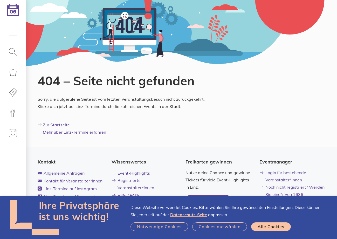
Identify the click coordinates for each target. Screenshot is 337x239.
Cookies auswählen (219, 226)
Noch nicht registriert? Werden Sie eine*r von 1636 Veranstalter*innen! (292, 194)
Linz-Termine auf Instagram (67, 188)
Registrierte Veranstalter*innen (133, 184)
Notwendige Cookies (159, 226)
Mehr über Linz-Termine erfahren (74, 132)
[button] (13, 32)
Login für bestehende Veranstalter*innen (282, 176)
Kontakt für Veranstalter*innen (70, 180)
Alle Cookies (271, 226)
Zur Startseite (56, 124)
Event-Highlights (131, 173)
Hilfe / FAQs (126, 195)
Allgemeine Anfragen (61, 173)
